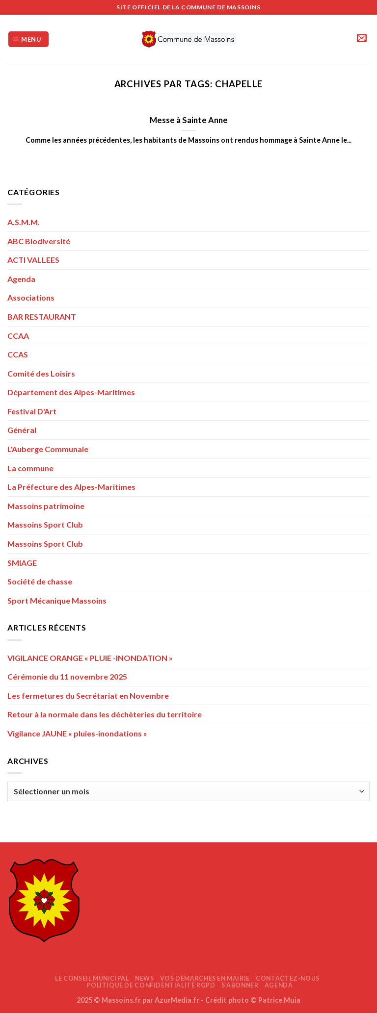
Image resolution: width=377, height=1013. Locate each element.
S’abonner (240, 985)
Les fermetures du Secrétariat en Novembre (88, 695)
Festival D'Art (31, 411)
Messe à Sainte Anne (189, 120)
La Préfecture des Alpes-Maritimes (71, 486)
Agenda (21, 278)
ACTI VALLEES (33, 259)
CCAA (18, 335)
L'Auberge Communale (47, 449)
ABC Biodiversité (38, 241)
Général (21, 429)
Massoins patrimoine (45, 505)
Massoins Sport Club (45, 524)
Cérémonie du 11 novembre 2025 (67, 676)
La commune (30, 468)
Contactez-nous (288, 978)
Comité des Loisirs (41, 373)
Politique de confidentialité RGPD (150, 985)
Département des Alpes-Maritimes (71, 392)
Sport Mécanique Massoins (57, 600)
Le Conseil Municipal (92, 978)
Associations (30, 297)
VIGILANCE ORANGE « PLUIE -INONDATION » (90, 657)
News (144, 978)
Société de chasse (39, 581)
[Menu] (28, 39)
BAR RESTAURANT (41, 316)
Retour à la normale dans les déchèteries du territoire (104, 714)
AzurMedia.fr (177, 1000)
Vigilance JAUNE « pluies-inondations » (77, 733)
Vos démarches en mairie (205, 978)
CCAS (17, 354)
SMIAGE (22, 562)
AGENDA (279, 985)
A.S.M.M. (23, 222)
